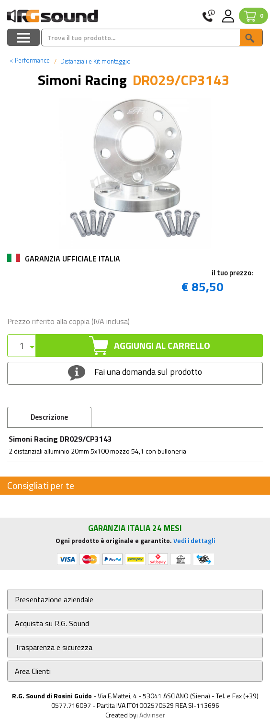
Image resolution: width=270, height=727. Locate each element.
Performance (30, 60)
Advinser (152, 715)
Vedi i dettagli (194, 540)
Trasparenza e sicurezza (53, 647)
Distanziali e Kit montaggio (95, 61)
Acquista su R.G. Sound (52, 623)
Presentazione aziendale (54, 599)
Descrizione (49, 417)
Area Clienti (33, 671)
